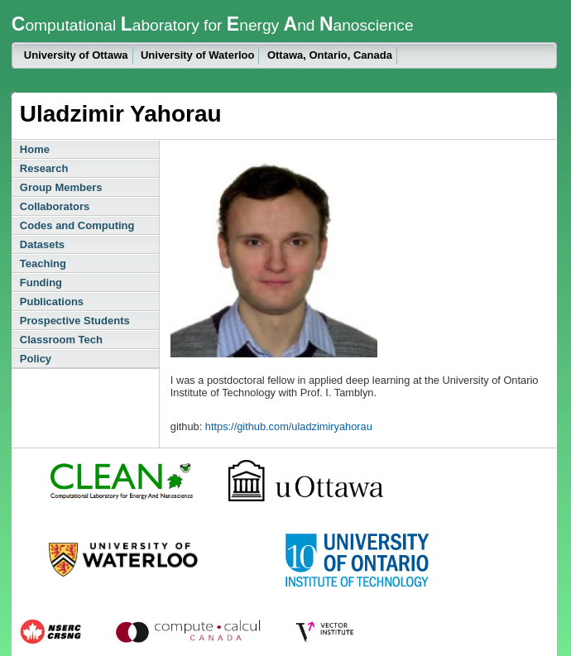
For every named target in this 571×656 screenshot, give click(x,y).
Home (35, 149)
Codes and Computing (77, 225)
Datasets (42, 244)
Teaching (43, 263)
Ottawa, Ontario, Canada (329, 55)
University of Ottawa (76, 55)
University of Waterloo (197, 55)
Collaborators (55, 206)
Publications (52, 301)
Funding (41, 282)
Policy (35, 358)
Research (44, 168)
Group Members (61, 187)
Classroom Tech (61, 339)
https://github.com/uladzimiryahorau (288, 426)
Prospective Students (75, 320)
